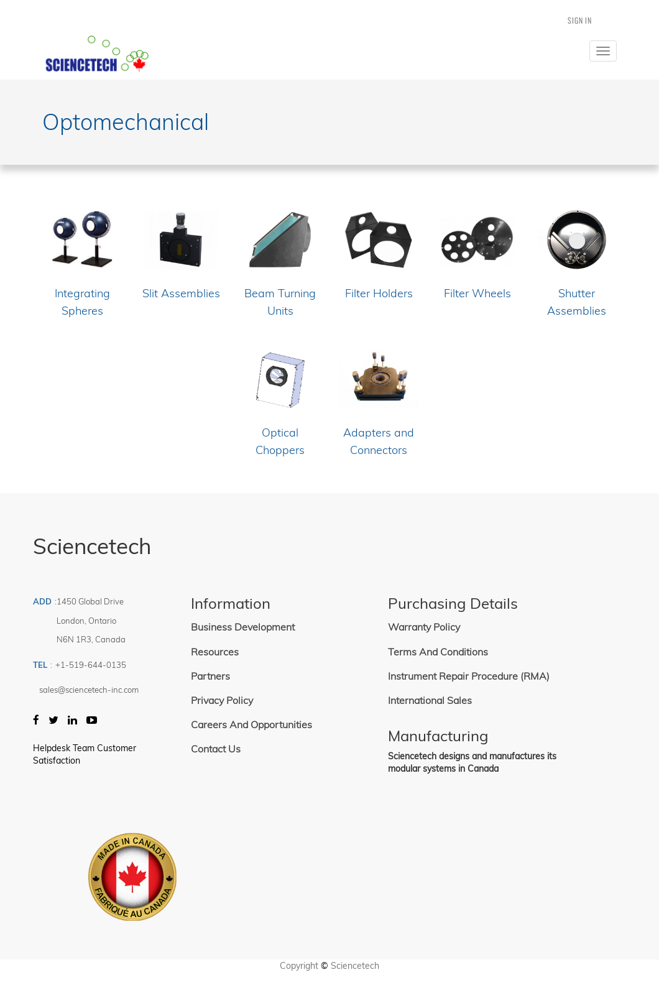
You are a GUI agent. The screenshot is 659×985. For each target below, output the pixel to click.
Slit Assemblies (181, 293)
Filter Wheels (477, 293)
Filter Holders (379, 293)
